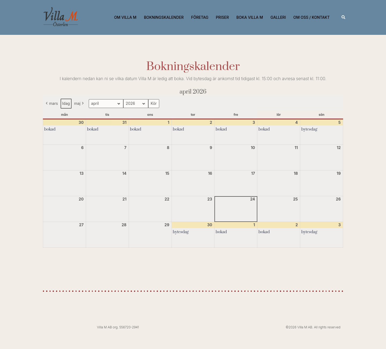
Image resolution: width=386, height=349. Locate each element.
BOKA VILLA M (249, 17)
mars (51, 103)
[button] (344, 17)
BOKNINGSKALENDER (164, 17)
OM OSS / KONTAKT (311, 17)
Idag (66, 103)
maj (79, 103)
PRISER (222, 17)
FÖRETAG (199, 17)
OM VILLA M (125, 17)
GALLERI (278, 17)
